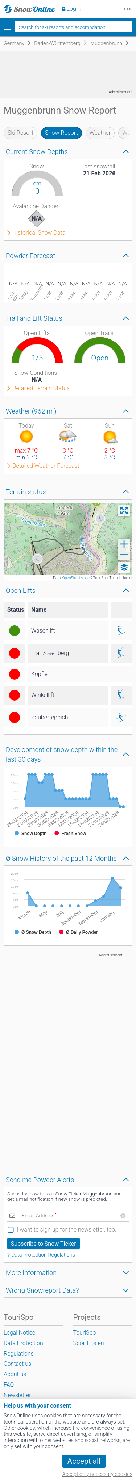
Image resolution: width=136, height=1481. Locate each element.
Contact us (17, 1363)
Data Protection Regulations (43, 1255)
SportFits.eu (88, 1343)
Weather (100, 132)
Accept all (83, 1461)
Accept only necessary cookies (97, 1474)
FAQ (9, 1384)
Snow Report (61, 132)
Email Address (39, 1216)
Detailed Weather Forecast (45, 466)
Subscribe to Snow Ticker (43, 1243)
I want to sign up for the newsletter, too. (66, 1229)
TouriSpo (84, 1332)
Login (74, 8)
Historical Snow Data (38, 233)
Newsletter (17, 1395)
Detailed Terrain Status (41, 388)
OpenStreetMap (75, 577)
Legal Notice (19, 1332)
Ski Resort (20, 132)
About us (15, 1374)
